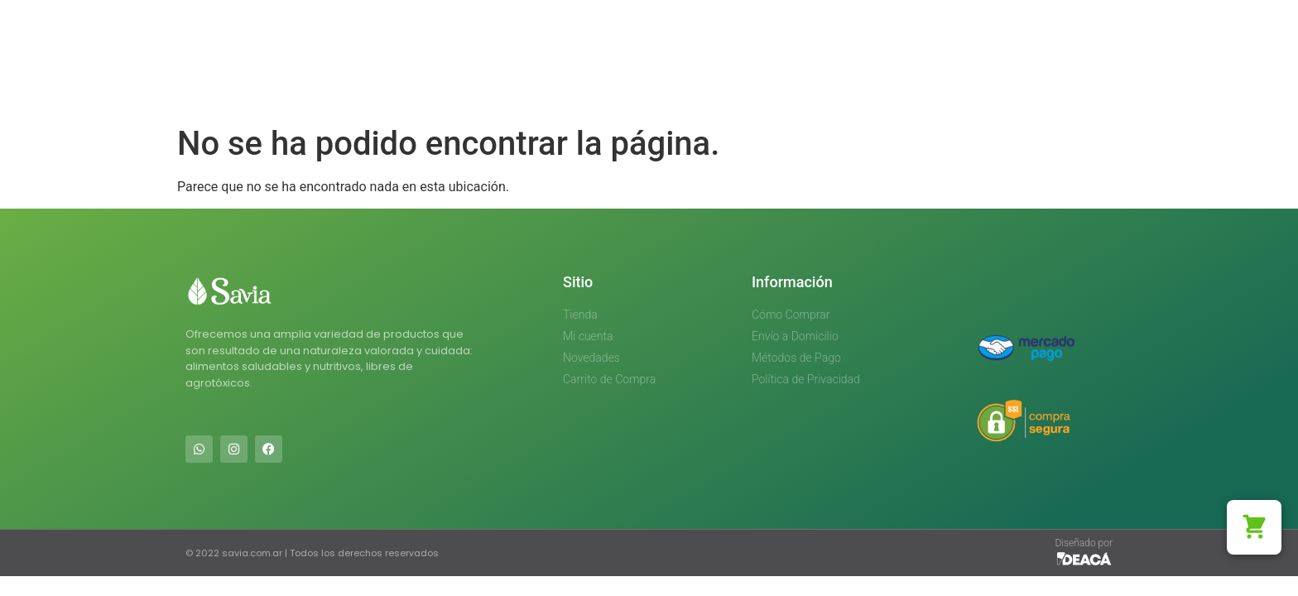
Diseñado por (1084, 543)
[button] (1254, 527)
